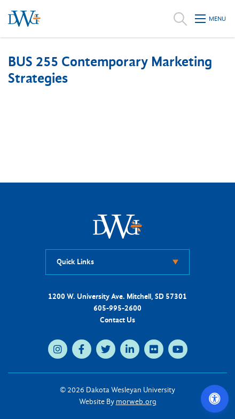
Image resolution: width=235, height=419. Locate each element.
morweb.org (136, 401)
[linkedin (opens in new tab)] (129, 349)
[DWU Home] (117, 226)
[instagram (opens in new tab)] (57, 349)
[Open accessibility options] (215, 399)
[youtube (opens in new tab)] (177, 349)
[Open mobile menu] (211, 18)
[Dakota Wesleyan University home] (24, 19)
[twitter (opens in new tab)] (105, 349)
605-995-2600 (117, 308)
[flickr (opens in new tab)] (153, 349)
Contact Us (117, 320)
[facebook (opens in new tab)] (81, 349)
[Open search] (180, 19)
